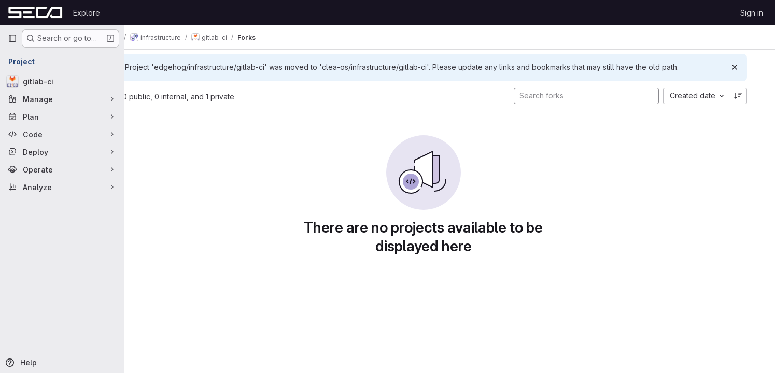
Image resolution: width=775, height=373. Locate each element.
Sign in (751, 12)
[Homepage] (35, 12)
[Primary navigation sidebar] (12, 38)
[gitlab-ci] (62, 81)
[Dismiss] (750, 67)
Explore (86, 12)
